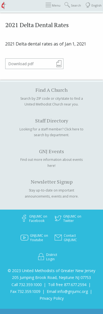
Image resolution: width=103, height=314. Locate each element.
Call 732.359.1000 (27, 284)
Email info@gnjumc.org (67, 291)
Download (21, 63)
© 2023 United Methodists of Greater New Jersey (51, 270)
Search (73, 5)
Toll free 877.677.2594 (67, 284)
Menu (53, 5)
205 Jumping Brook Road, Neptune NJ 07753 (51, 277)
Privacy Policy (52, 298)
